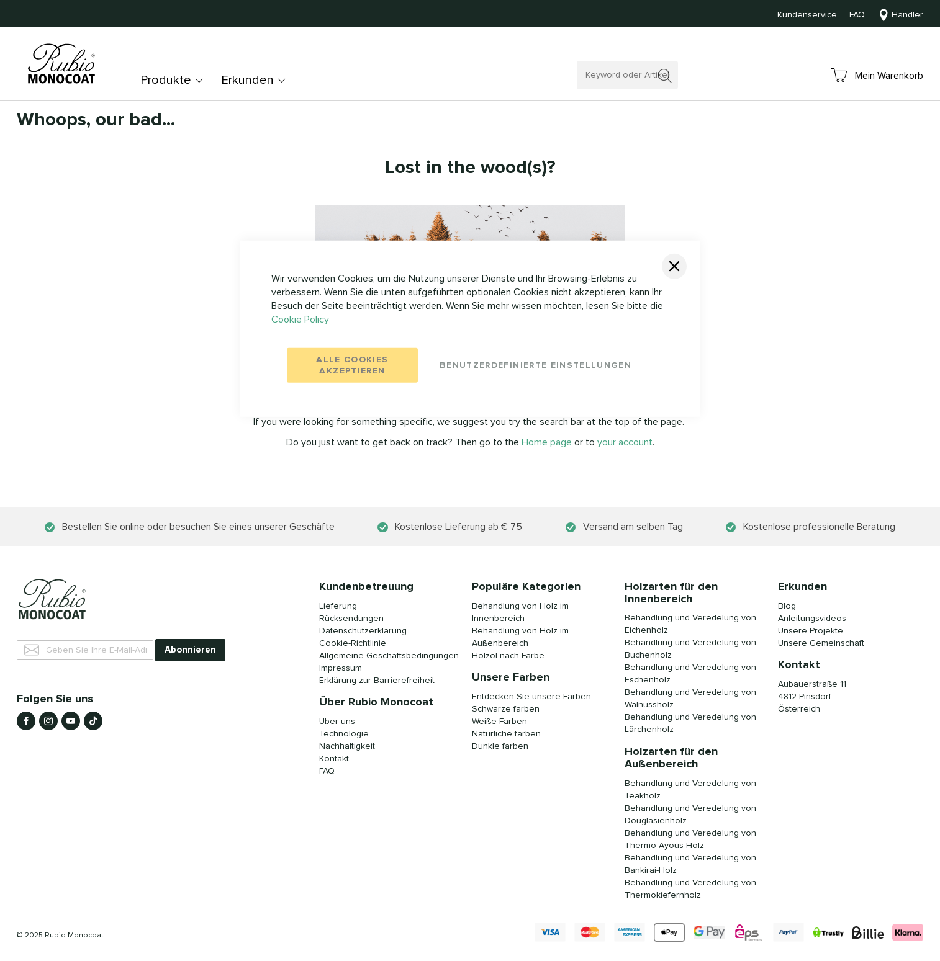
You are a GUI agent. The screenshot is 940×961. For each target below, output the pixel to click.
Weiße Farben (499, 721)
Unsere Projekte (810, 631)
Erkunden (247, 80)
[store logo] (63, 64)
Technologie (344, 734)
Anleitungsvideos (812, 618)
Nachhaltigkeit (347, 746)
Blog (787, 606)
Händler (907, 15)
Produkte (165, 80)
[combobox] (627, 75)
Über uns (337, 721)
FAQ (857, 15)
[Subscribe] (190, 650)
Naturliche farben (506, 734)
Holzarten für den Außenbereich (671, 758)
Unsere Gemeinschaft (821, 643)
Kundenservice (807, 15)
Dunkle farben (500, 746)
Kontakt (334, 758)
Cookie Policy (300, 319)
